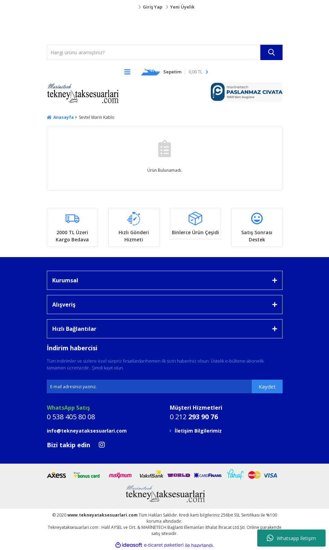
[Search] (165, 52)
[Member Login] (165, 7)
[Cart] (175, 71)
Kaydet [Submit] (267, 386)
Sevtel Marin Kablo (96, 117)
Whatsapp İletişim (291, 538)
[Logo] (60, 27)
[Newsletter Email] (165, 386)
